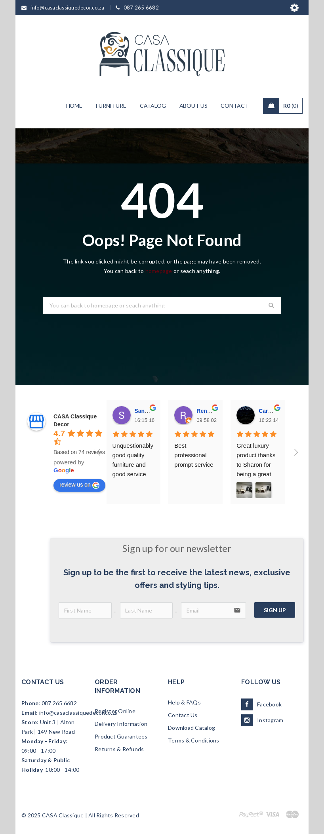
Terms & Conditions (193, 740)
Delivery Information (121, 723)
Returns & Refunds (119, 749)
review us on (79, 485)
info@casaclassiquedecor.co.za (78, 712)
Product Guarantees (121, 736)
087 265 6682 (59, 703)
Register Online (115, 711)
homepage (158, 270)
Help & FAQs (184, 702)
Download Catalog (191, 727)
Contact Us (183, 715)
